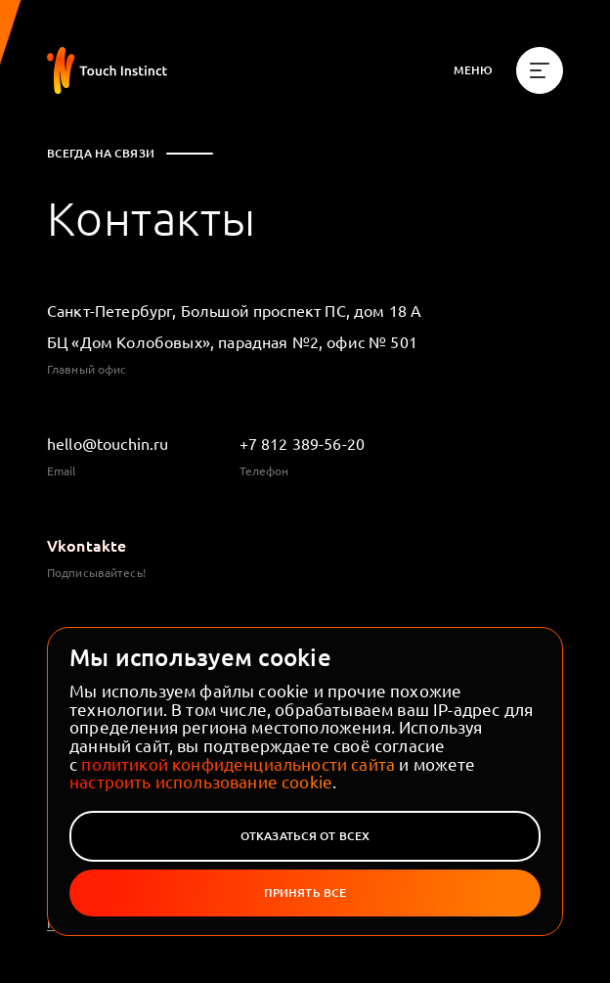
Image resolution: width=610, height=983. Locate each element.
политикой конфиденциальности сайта (238, 763)
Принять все (305, 892)
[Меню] (508, 70)
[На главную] (107, 70)
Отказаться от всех (305, 835)
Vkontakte (86, 545)
